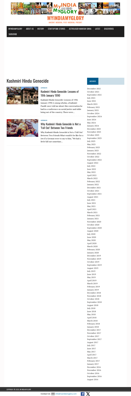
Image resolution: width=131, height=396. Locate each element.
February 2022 (93, 181)
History (40, 28)
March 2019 (92, 283)
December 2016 (94, 367)
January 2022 (93, 184)
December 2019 (94, 255)
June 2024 (91, 119)
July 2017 (91, 345)
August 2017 (92, 342)
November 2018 (94, 296)
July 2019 (91, 271)
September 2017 (94, 339)
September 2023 (94, 138)
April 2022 (91, 175)
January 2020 (93, 252)
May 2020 (91, 240)
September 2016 (94, 376)
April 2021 (91, 209)
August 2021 (92, 197)
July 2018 (91, 308)
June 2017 (91, 348)
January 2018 (93, 327)
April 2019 (91, 280)
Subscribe (12, 34)
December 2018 (94, 293)
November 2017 (94, 333)
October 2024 (93, 113)
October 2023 (93, 135)
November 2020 (94, 221)
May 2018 (91, 314)
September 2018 (94, 302)
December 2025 (94, 88)
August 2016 (92, 379)
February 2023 (93, 147)
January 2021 (93, 218)
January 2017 (93, 364)
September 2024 (94, 116)
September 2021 (94, 194)
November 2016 (94, 370)
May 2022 (91, 172)
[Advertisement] (65, 56)
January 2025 (93, 110)
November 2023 (94, 132)
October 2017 (93, 336)
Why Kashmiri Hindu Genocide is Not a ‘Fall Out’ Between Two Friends (60, 126)
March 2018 (92, 320)
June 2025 (91, 101)
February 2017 (93, 361)
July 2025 (91, 98)
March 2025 (92, 104)
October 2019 (93, 262)
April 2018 (91, 317)
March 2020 (92, 246)
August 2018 (92, 305)
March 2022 (92, 178)
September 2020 (94, 228)
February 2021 (93, 215)
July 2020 (91, 234)
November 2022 (94, 153)
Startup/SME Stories (56, 28)
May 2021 (91, 206)
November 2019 (94, 258)
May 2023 (91, 144)
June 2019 (91, 274)
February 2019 (93, 286)
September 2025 (94, 95)
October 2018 (93, 299)
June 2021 (91, 203)
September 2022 (94, 159)
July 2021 (91, 200)
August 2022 (92, 163)
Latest (97, 28)
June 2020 (91, 237)
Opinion (44, 88)
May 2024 (91, 122)
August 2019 (92, 268)
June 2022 (91, 169)
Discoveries (109, 28)
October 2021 (93, 190)
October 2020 (93, 225)
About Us (29, 28)
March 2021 (92, 212)
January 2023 (93, 150)
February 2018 (93, 324)
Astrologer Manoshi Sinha (80, 28)
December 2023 (94, 129)
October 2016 (93, 373)
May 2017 (91, 351)
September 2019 (94, 265)
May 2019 (91, 277)
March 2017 (92, 357)
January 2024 (93, 126)
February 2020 (93, 249)
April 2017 (91, 354)
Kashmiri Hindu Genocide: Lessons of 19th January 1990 (62, 93)
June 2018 (91, 311)
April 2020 (91, 243)
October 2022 (93, 156)
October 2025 (93, 91)
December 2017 (94, 330)
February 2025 (93, 107)
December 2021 (94, 187)
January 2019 (93, 289)
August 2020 (92, 231)
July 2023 (91, 141)
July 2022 (91, 166)
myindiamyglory (15, 28)
